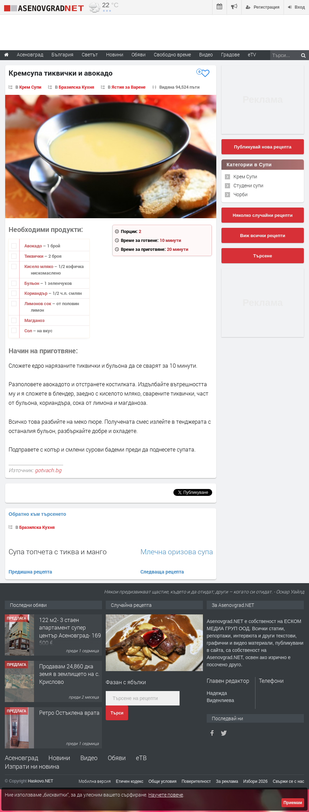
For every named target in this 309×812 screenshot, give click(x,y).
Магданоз (34, 320)
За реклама (227, 781)
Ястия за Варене (129, 87)
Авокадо (33, 246)
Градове (230, 54)
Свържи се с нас (288, 781)
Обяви (117, 758)
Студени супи (248, 185)
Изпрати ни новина (32, 766)
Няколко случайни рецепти (263, 215)
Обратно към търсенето (37, 514)
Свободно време (172, 54)
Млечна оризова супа (176, 551)
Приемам (293, 802)
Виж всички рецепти (262, 235)
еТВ (141, 758)
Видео (89, 758)
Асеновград (21, 758)
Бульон (32, 283)
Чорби (240, 194)
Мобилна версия (95, 781)
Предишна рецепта (30, 571)
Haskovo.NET (40, 781)
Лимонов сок (38, 303)
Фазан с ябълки (126, 682)
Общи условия (162, 781)
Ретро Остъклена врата (69, 712)
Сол (28, 330)
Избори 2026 (255, 781)
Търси (117, 713)
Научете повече (165, 794)
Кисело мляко (39, 266)
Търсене (262, 255)
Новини (114, 54)
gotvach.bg (48, 470)
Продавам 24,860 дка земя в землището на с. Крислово (69, 674)
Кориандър (36, 293)
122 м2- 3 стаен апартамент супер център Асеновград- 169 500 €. (70, 631)
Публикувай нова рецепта (262, 146)
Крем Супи (30, 87)
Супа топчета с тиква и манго (58, 551)
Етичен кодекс (130, 781)
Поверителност (196, 781)
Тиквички (34, 256)
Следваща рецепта (162, 571)
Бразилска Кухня (76, 87)
